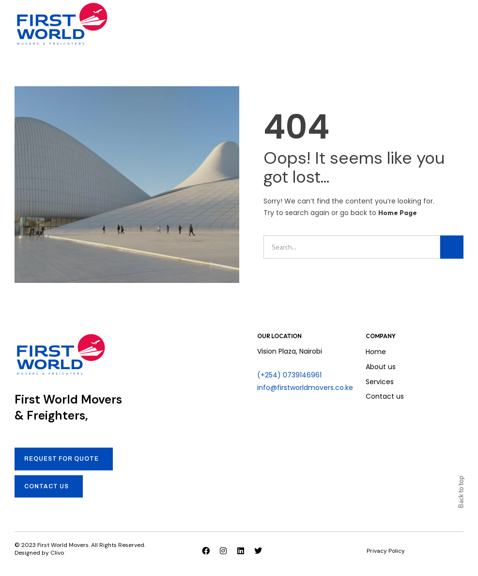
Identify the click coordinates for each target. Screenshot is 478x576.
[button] (461, 24)
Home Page (397, 212)
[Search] (451, 247)
